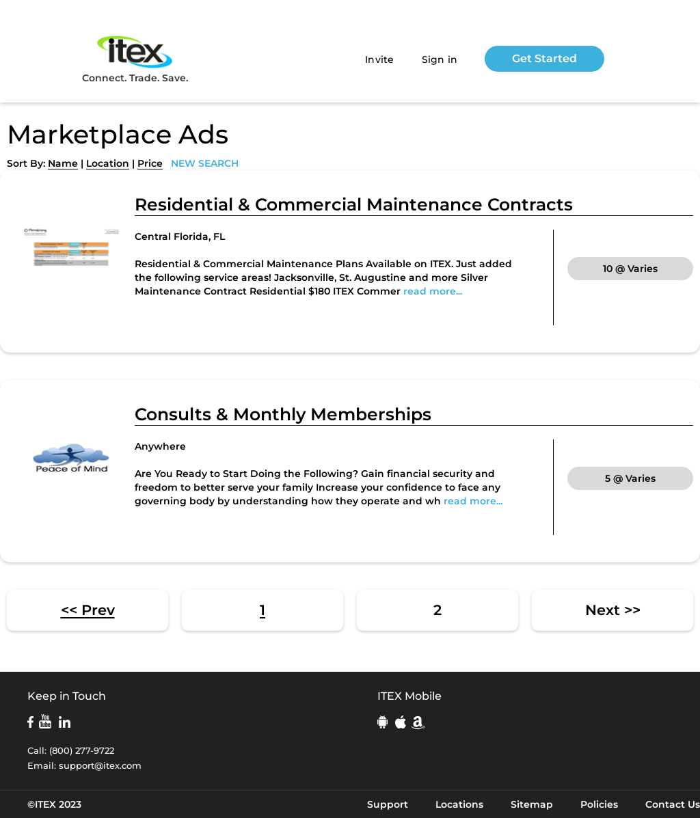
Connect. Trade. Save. (135, 58)
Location (107, 163)
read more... (432, 291)
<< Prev (88, 609)
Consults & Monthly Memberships (283, 414)
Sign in (440, 59)
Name (63, 163)
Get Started (544, 58)
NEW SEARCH (205, 163)
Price (150, 163)
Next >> (613, 609)
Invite (379, 59)
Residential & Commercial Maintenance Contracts (354, 204)
